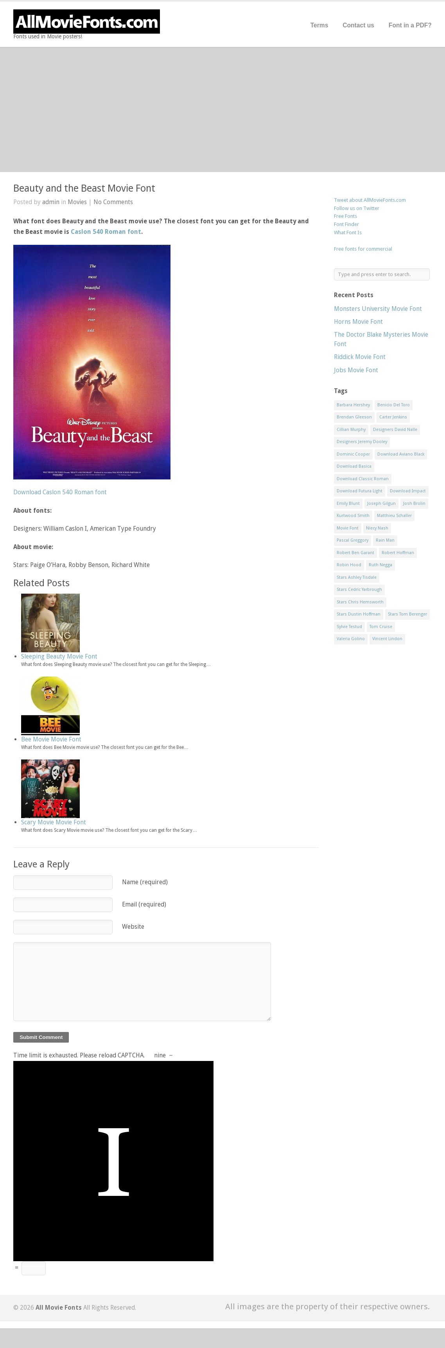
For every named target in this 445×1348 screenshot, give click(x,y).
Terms (319, 25)
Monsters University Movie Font (378, 308)
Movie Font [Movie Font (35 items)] (348, 528)
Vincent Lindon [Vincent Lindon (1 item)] (387, 638)
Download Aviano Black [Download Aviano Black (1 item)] (400, 454)
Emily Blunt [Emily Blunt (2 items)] (348, 503)
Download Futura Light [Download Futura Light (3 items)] (359, 491)
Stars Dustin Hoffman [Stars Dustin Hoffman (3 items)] (358, 614)
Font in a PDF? (410, 25)
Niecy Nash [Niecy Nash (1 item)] (377, 528)
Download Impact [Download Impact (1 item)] (408, 491)
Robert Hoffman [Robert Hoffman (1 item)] (398, 552)
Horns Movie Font (358, 321)
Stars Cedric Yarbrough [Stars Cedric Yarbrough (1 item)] (359, 589)
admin (50, 202)
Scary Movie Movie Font (53, 822)
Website (133, 926)
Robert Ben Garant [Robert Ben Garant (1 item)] (355, 552)
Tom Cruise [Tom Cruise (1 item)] (381, 626)
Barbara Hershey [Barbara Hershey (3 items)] (353, 404)
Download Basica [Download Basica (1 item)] (354, 466)
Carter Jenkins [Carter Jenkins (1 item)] (393, 417)
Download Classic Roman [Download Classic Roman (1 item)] (363, 478)
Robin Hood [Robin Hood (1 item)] (349, 564)
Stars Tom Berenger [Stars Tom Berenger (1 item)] (407, 614)
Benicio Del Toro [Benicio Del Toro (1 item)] (393, 404)
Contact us (358, 25)
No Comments (113, 202)
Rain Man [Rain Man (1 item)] (385, 540)
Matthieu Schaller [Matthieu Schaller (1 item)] (394, 515)
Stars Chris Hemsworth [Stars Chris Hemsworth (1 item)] (360, 602)
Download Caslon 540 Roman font (60, 492)
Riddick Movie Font (360, 357)
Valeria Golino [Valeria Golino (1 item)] (351, 638)
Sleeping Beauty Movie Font (59, 656)
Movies (77, 202)
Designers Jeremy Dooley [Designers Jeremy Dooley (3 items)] (362, 441)
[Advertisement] (222, 109)
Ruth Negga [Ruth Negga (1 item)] (380, 564)
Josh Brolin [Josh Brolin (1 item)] (414, 503)
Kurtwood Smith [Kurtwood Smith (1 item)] (353, 515)
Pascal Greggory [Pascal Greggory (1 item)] (352, 540)
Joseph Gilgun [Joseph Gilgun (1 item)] (381, 503)
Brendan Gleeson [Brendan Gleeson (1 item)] (354, 417)
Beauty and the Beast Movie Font (84, 188)
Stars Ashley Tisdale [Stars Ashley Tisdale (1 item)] (357, 577)
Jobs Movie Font (356, 370)
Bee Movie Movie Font (51, 739)
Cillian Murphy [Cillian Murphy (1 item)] (351, 429)
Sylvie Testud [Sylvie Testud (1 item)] (349, 626)
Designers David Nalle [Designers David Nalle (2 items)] (395, 429)
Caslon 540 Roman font (106, 231)
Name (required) (145, 882)
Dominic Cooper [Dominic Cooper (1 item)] (353, 454)
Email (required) (144, 904)
